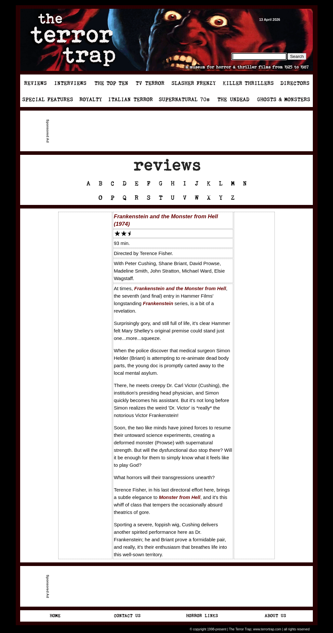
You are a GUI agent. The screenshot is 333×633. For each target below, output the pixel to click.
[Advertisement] (169, 131)
